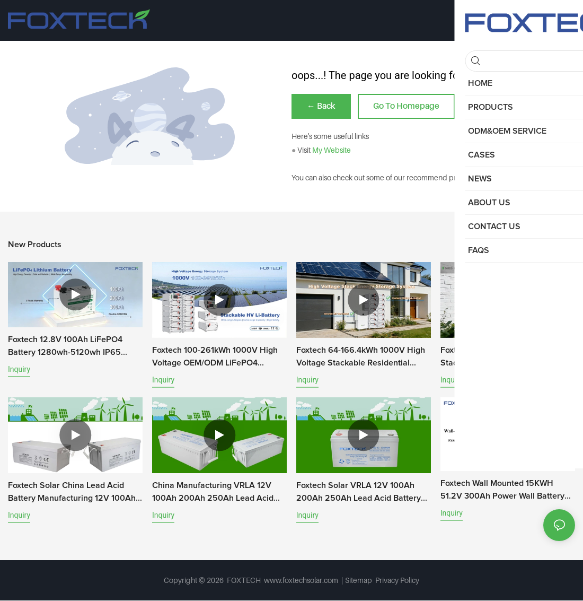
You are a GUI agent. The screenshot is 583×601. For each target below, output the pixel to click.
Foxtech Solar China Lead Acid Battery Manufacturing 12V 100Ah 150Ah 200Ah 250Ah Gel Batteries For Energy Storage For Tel (74, 493)
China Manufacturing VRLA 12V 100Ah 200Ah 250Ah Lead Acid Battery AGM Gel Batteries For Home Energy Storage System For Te (216, 493)
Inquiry (19, 369)
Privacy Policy (397, 580)
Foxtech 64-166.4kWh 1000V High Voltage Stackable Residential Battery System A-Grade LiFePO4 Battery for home (360, 358)
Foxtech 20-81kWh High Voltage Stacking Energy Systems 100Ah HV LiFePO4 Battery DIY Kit (501, 358)
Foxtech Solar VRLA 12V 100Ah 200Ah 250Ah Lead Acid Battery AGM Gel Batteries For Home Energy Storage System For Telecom (358, 493)
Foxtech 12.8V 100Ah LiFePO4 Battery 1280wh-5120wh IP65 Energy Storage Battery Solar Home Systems (65, 347)
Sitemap (359, 580)
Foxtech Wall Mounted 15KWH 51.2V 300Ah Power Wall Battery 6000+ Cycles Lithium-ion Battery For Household (503, 491)
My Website (331, 150)
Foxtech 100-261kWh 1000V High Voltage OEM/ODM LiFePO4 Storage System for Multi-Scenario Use (218, 358)
